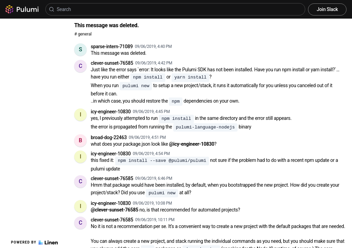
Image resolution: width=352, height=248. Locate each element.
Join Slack (327, 9)
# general (82, 34)
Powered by (34, 242)
